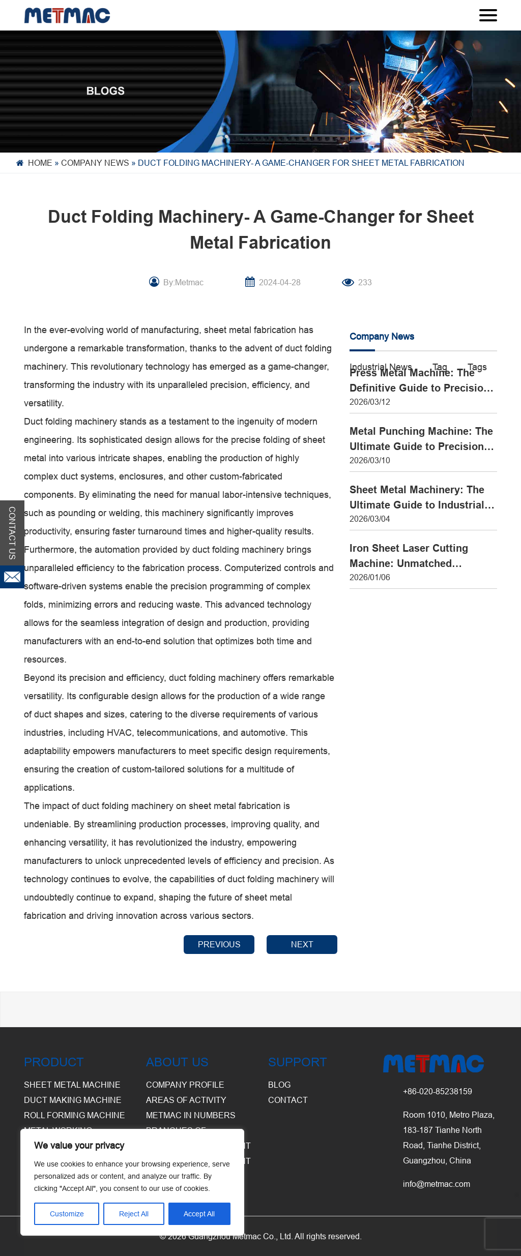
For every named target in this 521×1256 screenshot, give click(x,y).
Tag (439, 367)
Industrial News (381, 367)
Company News (95, 162)
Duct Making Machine (73, 1099)
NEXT (302, 944)
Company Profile (185, 1084)
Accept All (199, 1214)
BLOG (279, 1084)
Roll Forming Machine (74, 1115)
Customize (67, 1214)
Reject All (134, 1214)
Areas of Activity (186, 1099)
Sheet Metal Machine (72, 1084)
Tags (477, 367)
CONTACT (288, 1099)
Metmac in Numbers (191, 1115)
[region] (132, 1182)
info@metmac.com (436, 1183)
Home (40, 162)
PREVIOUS (219, 944)
